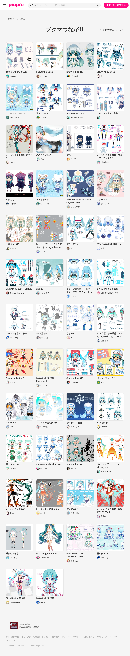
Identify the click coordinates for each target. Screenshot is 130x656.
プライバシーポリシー (71, 637)
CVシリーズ (102, 637)
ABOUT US (11, 641)
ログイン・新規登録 (116, 5)
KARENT (114, 637)
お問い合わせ (88, 637)
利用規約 (55, 637)
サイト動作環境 (12, 637)
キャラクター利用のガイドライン (35, 637)
